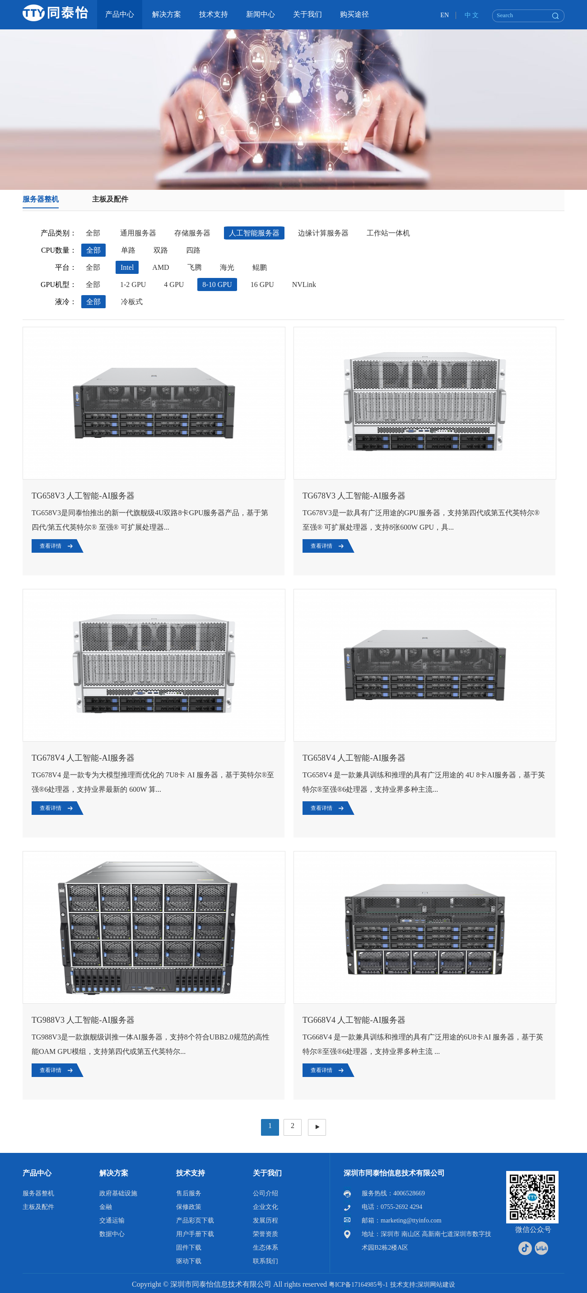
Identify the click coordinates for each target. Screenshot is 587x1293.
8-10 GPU (217, 284)
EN (444, 15)
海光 (227, 267)
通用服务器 (138, 233)
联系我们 (265, 1261)
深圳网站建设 (436, 1284)
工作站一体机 (388, 233)
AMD (160, 267)
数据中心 (112, 1234)
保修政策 (188, 1207)
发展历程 (265, 1220)
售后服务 (188, 1193)
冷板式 (132, 302)
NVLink (304, 284)
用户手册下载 (195, 1234)
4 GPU (174, 284)
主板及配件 (110, 199)
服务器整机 (41, 199)
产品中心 (37, 1173)
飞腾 (194, 267)
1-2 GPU (133, 284)
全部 (93, 233)
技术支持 (190, 1173)
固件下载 (188, 1247)
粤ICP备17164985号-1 (358, 1284)
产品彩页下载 (195, 1220)
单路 (128, 250)
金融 (105, 1207)
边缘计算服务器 (323, 233)
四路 (193, 250)
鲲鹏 (259, 267)
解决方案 (113, 1173)
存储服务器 (192, 233)
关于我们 (267, 1173)
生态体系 (265, 1247)
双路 (161, 250)
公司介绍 (265, 1193)
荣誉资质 (265, 1234)
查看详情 (50, 546)
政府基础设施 (118, 1193)
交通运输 (112, 1220)
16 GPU (262, 284)
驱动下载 (188, 1261)
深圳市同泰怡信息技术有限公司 (394, 1173)
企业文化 (265, 1207)
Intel (127, 267)
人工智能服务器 (254, 233)
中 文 (472, 15)
